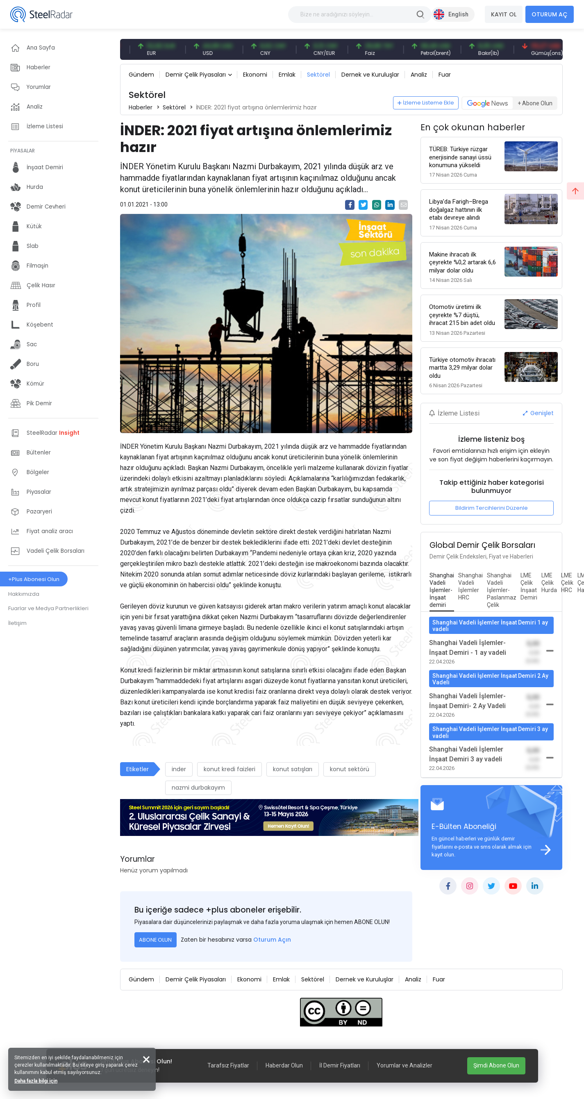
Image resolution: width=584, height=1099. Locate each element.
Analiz (419, 74)
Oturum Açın (272, 940)
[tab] (441, 590)
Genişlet (538, 413)
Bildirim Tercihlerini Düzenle (491, 508)
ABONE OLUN (155, 940)
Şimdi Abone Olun (496, 1065)
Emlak (287, 74)
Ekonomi (255, 74)
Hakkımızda (23, 594)
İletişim (17, 623)
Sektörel (318, 74)
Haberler (140, 107)
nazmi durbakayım (198, 787)
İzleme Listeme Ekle (426, 103)
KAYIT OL (503, 14)
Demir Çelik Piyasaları (196, 74)
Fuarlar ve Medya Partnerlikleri (48, 608)
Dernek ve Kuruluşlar (370, 74)
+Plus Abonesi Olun (33, 579)
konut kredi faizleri (229, 769)
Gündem (141, 74)
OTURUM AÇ (550, 14)
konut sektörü (349, 769)
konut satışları (292, 769)
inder (179, 769)
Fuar (445, 74)
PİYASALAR (22, 150)
